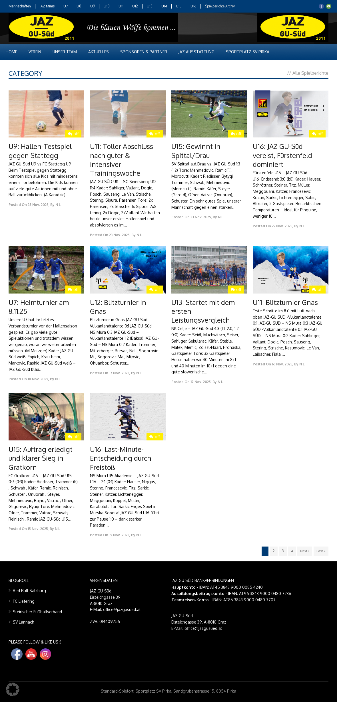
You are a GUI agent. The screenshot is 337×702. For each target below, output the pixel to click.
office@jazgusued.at (203, 628)
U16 (193, 6)
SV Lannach (23, 622)
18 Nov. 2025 (38, 379)
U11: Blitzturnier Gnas (285, 302)
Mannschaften (20, 6)
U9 (92, 6)
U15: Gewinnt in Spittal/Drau (195, 150)
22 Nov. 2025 (282, 226)
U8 (79, 6)
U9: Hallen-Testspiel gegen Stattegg (40, 150)
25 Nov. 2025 (38, 205)
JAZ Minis (47, 6)
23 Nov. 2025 (119, 235)
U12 (135, 6)
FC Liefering (24, 601)
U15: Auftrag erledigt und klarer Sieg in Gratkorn (41, 458)
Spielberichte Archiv (220, 6)
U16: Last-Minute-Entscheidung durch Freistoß (120, 458)
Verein (35, 51)
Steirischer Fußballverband (37, 611)
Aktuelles (98, 51)
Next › (304, 551)
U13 (150, 6)
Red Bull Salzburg (29, 590)
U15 (179, 6)
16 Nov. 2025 (282, 364)
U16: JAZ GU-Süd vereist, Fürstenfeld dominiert (282, 155)
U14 (164, 6)
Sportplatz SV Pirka (247, 51)
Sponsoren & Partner (143, 51)
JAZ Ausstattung (196, 51)
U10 (107, 6)
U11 (121, 6)
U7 (65, 6)
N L (58, 205)
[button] (12, 689)
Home (11, 51)
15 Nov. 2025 (38, 529)
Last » (321, 551)
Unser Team (65, 51)
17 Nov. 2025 (119, 373)
